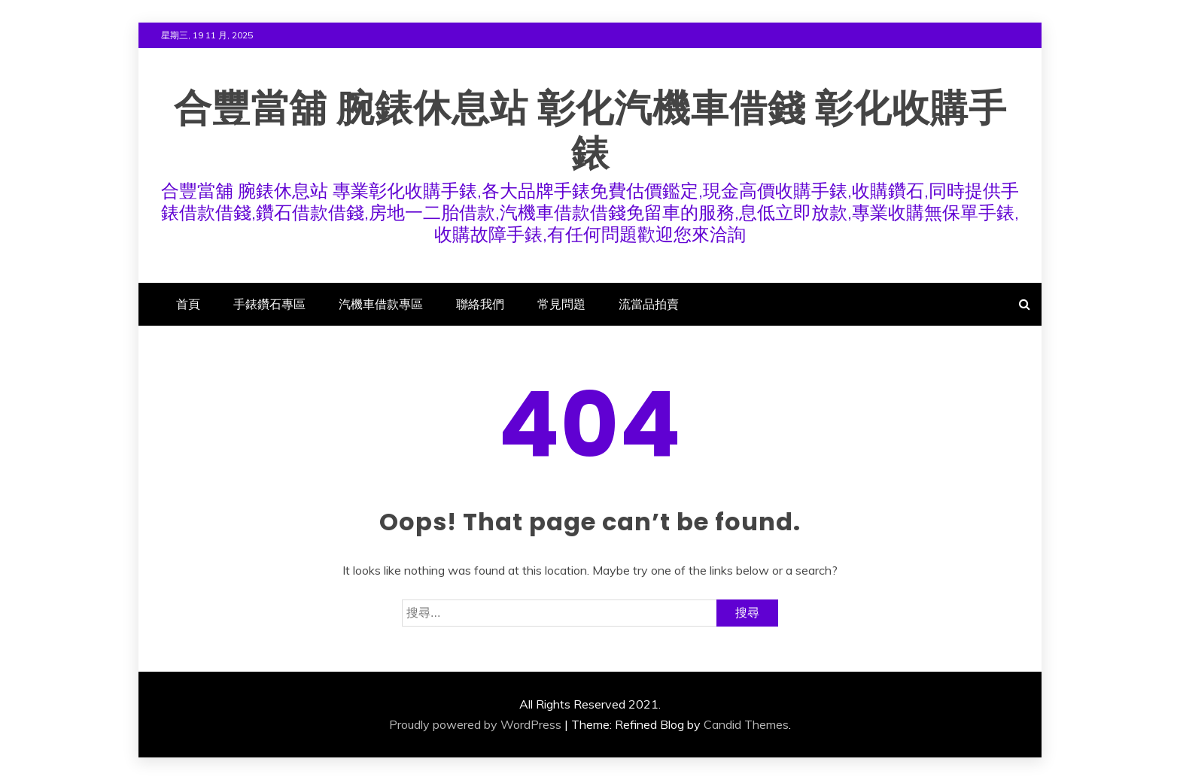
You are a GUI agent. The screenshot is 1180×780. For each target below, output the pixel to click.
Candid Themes (746, 724)
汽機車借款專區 (381, 303)
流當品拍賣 (649, 303)
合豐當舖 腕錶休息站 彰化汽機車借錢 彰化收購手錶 (590, 131)
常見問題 (561, 303)
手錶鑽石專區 (269, 303)
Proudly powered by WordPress (475, 724)
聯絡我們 (480, 303)
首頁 (188, 303)
